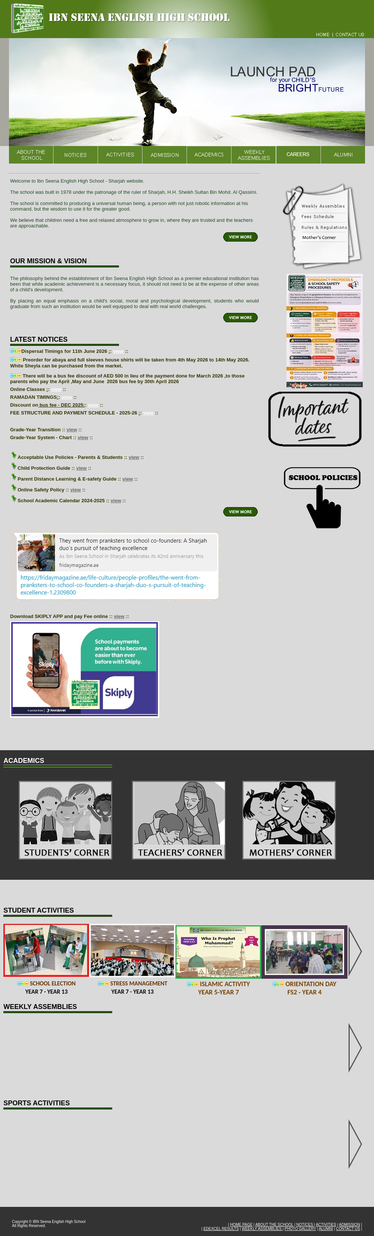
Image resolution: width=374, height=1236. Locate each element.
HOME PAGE (241, 1225)
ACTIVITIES (326, 1225)
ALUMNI (326, 1229)
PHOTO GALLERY (300, 1229)
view (118, 351)
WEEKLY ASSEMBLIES (262, 1229)
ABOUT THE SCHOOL (274, 1225)
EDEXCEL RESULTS (221, 1229)
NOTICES (305, 1225)
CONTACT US (348, 1229)
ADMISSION (349, 1225)
